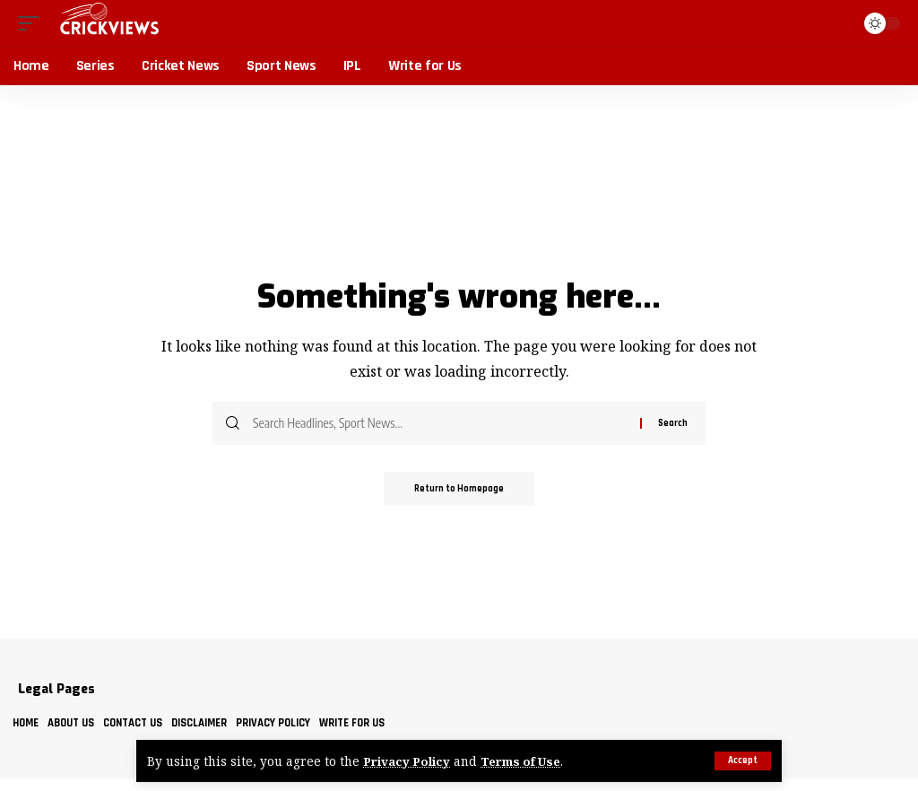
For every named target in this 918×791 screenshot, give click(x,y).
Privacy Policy (408, 760)
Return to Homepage (459, 489)
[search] (837, 23)
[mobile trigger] (33, 23)
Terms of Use (524, 760)
